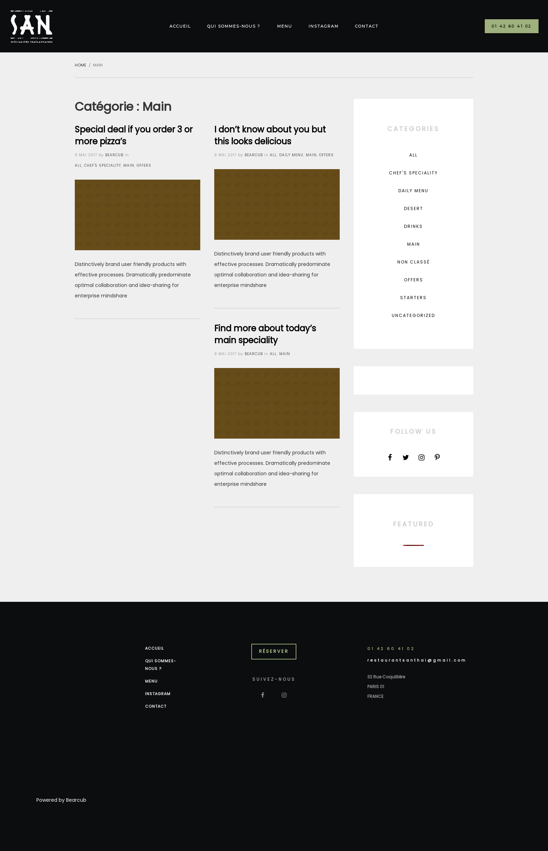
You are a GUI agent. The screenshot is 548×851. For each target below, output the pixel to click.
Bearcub (76, 799)
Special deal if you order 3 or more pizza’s (134, 135)
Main (128, 165)
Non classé (413, 262)
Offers (144, 165)
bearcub (114, 155)
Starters (413, 298)
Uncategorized (413, 315)
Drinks (413, 226)
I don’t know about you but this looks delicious (270, 135)
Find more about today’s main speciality (265, 334)
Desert (413, 208)
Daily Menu (291, 155)
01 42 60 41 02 (391, 648)
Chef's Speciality (102, 165)
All (78, 165)
